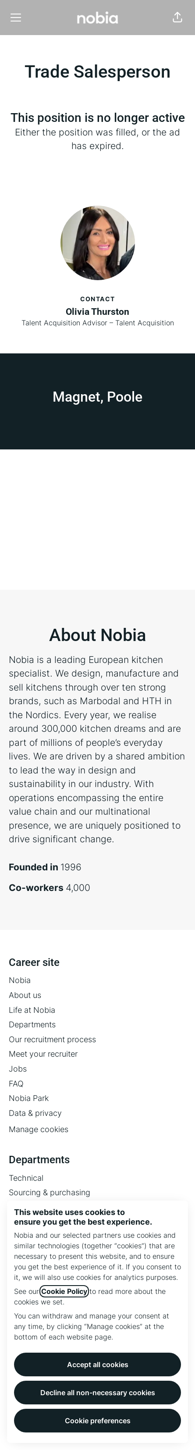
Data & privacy (35, 1113)
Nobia (20, 980)
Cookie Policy (64, 1291)
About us (25, 995)
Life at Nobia (32, 1010)
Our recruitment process (52, 1039)
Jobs (18, 1068)
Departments (32, 1024)
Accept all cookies (97, 1364)
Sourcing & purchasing (49, 1192)
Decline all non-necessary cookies (97, 1392)
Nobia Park (29, 1098)
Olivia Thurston (97, 311)
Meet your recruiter (43, 1053)
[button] (177, 17)
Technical (26, 1178)
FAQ (16, 1083)
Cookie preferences (98, 1420)
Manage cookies (38, 1129)
